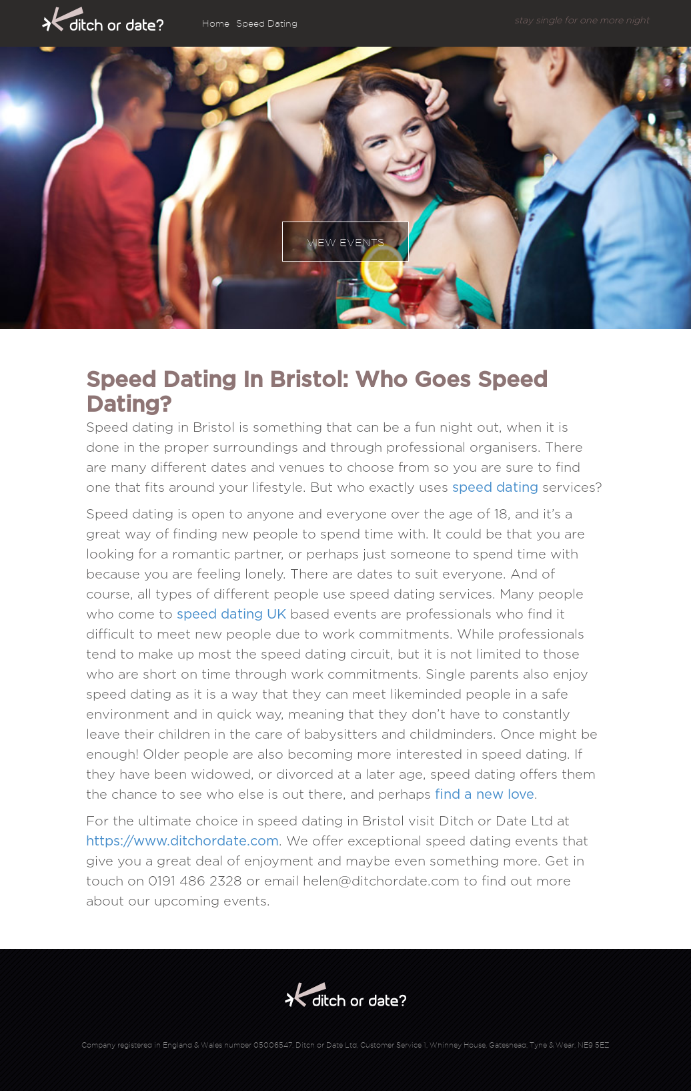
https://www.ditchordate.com (182, 841)
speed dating (495, 487)
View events (345, 242)
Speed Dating (266, 23)
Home (215, 23)
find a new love (484, 794)
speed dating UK (231, 614)
